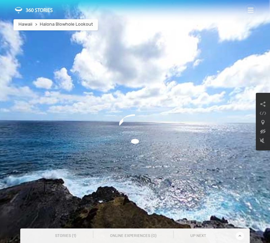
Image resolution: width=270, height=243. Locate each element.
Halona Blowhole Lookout (66, 24)
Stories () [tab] (65, 236)
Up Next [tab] (198, 236)
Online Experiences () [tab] (133, 236)
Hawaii (25, 24)
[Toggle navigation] (250, 10)
